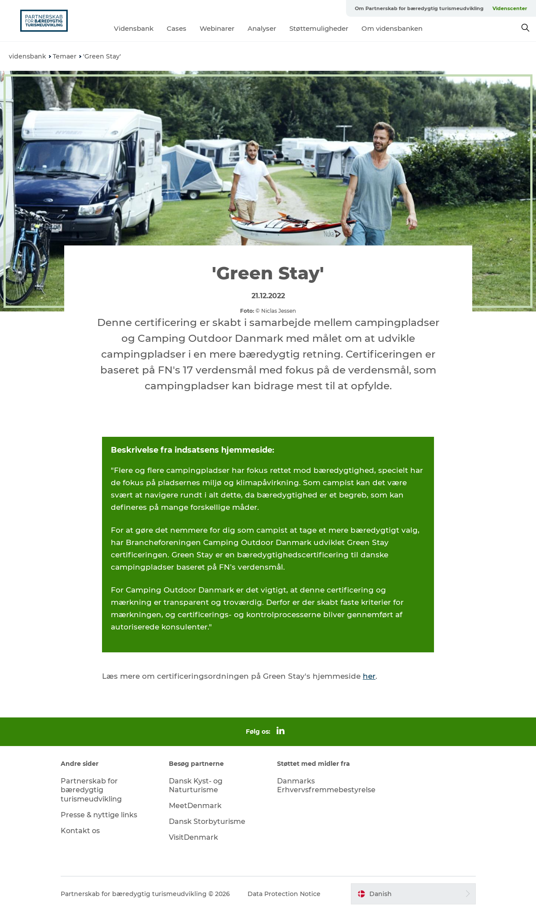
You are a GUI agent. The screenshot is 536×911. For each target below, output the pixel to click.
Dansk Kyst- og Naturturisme (195, 785)
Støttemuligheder (318, 28)
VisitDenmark (193, 837)
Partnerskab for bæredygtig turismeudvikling (91, 790)
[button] (413, 893)
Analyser (262, 28)
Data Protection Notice (284, 894)
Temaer (65, 56)
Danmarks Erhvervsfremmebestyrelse (326, 785)
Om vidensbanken (392, 28)
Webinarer (217, 28)
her (369, 676)
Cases (176, 28)
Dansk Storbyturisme (207, 821)
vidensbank (27, 56)
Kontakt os (80, 831)
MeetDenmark (195, 805)
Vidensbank (133, 28)
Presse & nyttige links (99, 815)
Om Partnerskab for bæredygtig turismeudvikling (419, 8)
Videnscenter (509, 8)
